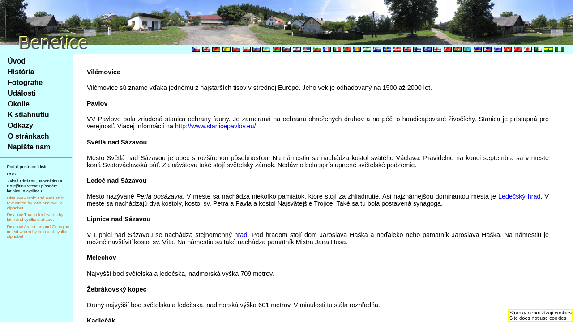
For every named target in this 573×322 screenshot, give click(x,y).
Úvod (17, 61)
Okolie (19, 104)
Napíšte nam (29, 147)
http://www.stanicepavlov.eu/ (215, 126)
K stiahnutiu (28, 115)
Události (22, 93)
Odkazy (20, 125)
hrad (241, 234)
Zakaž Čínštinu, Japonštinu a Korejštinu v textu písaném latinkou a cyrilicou (34, 185)
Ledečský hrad (519, 196)
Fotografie (25, 82)
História (21, 72)
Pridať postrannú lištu (27, 166)
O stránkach (28, 136)
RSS (11, 173)
